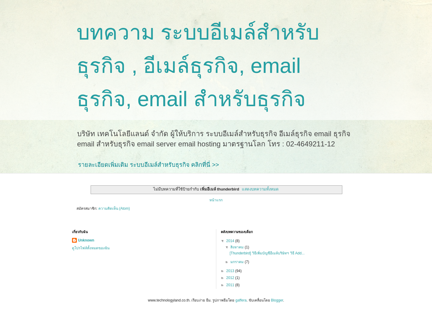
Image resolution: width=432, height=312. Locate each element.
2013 (230, 271)
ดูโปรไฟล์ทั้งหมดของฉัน (91, 248)
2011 (230, 285)
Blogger (277, 300)
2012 (230, 278)
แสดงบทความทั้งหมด (260, 189)
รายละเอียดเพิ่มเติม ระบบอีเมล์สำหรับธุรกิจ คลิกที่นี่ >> (148, 164)
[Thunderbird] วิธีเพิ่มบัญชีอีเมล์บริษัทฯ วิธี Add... (267, 253)
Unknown (86, 240)
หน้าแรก (216, 200)
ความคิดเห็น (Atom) (114, 208)
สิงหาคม (237, 247)
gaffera (241, 300)
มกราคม (237, 262)
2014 (230, 241)
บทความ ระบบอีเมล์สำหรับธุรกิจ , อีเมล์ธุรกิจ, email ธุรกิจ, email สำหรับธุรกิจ (197, 66)
